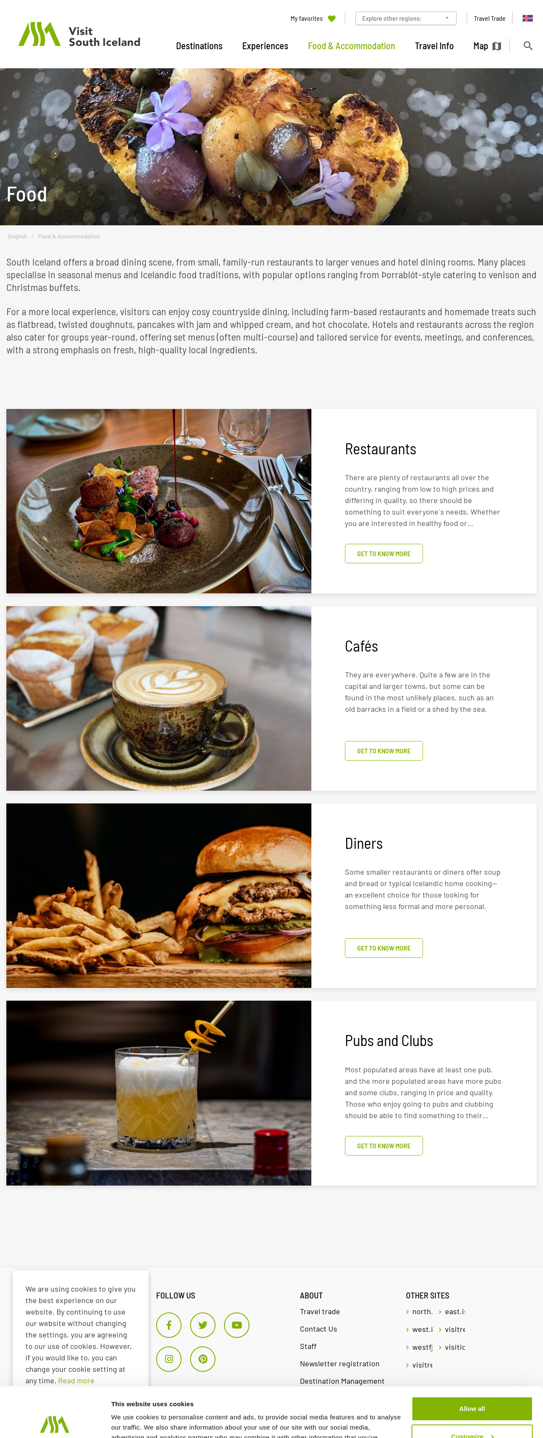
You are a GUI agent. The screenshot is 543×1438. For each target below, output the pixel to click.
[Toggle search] (528, 45)
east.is (455, 1311)
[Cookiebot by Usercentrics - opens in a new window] (55, 1421)
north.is (422, 1311)
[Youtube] (236, 1325)
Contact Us (318, 1328)
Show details (131, 1421)
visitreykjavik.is (455, 1329)
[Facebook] (169, 1325)
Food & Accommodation (69, 236)
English (17, 236)
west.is (422, 1329)
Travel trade (320, 1311)
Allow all (472, 1358)
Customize (472, 1386)
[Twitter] (203, 1325)
